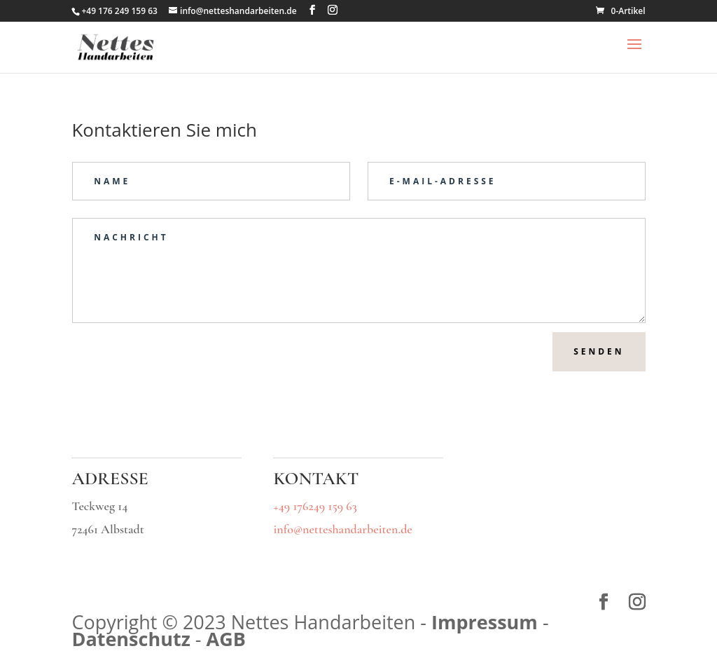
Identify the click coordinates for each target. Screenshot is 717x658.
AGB (226, 639)
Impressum (484, 622)
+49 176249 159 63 (314, 506)
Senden (598, 351)
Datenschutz (130, 639)
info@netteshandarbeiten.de (342, 529)
